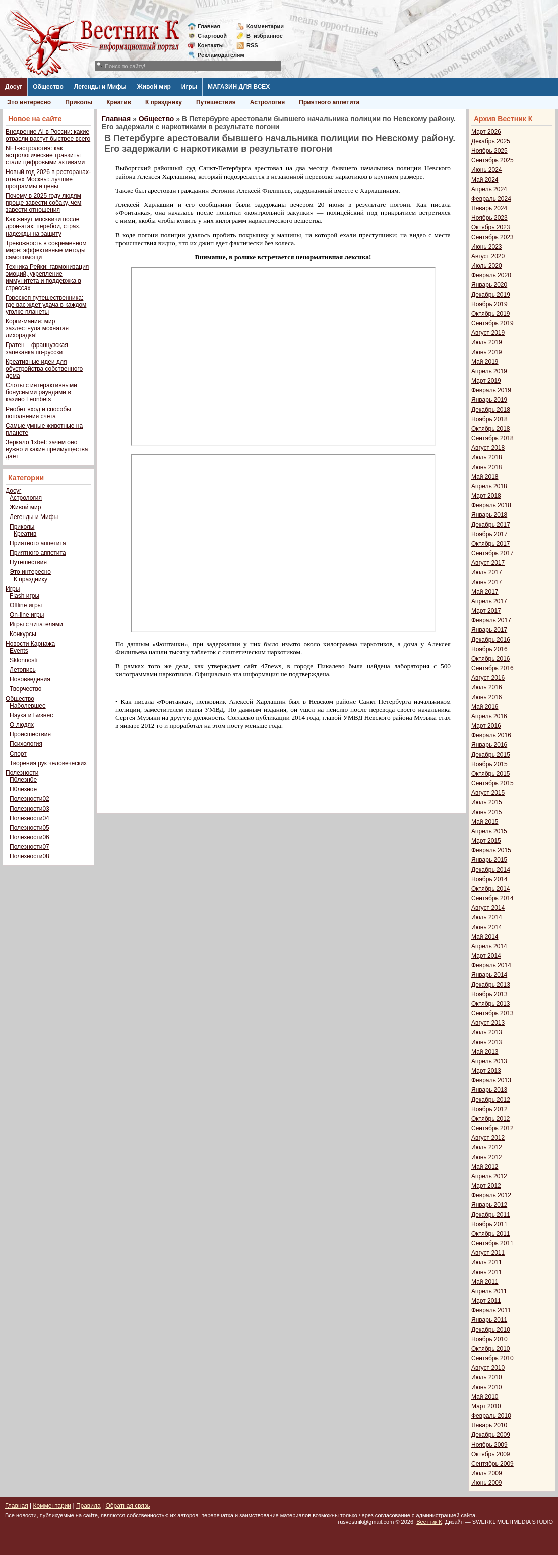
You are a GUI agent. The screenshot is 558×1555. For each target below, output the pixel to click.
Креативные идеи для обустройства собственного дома (44, 368)
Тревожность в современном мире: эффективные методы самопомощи (46, 250)
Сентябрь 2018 (492, 438)
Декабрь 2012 (490, 1099)
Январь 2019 (489, 400)
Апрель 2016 (489, 716)
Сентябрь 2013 (492, 1013)
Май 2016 (485, 706)
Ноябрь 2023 (489, 217)
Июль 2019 (486, 342)
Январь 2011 (489, 1319)
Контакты (211, 45)
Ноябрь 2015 (489, 764)
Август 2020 (488, 256)
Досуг (13, 86)
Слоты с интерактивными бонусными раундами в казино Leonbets (41, 392)
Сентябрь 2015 (492, 783)
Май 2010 (485, 1396)
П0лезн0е (23, 779)
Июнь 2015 (486, 812)
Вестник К (429, 1522)
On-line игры (27, 614)
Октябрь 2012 (490, 1118)
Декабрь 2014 (490, 869)
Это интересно (29, 102)
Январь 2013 (489, 1089)
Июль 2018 (486, 457)
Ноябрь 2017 (489, 534)
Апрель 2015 (489, 831)
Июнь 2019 (486, 352)
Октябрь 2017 (490, 543)
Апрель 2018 (489, 486)
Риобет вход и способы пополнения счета (38, 413)
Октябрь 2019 (490, 313)
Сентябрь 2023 (492, 237)
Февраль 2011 (491, 1310)
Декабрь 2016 (490, 639)
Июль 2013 (486, 1032)
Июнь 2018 (486, 467)
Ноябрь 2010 (489, 1339)
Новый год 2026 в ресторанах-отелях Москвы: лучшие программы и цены (48, 179)
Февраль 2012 (491, 1195)
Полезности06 (29, 837)
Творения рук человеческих (48, 763)
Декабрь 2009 (490, 1434)
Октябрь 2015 (490, 773)
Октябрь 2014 (490, 888)
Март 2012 (486, 1185)
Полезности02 (29, 798)
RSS (252, 45)
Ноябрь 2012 (489, 1109)
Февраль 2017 (491, 620)
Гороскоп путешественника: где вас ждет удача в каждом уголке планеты (46, 304)
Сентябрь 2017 (492, 553)
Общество (48, 86)
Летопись (23, 669)
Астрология (267, 102)
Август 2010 (488, 1367)
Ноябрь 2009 (489, 1444)
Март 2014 (486, 955)
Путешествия (216, 102)
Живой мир (154, 86)
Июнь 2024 (486, 170)
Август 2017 (488, 562)
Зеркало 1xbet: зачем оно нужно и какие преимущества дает (47, 449)
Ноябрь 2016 (489, 649)
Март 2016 (486, 725)
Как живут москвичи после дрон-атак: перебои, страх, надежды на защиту (43, 226)
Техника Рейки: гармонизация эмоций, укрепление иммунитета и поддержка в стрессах (47, 277)
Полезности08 (29, 856)
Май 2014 (485, 936)
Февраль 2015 (491, 850)
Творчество (25, 689)
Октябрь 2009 (490, 1454)
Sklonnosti (23, 660)
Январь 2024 (489, 208)
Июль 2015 (486, 802)
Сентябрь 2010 (492, 1358)
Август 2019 (488, 332)
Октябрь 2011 (490, 1233)
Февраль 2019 (491, 390)
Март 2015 (486, 840)
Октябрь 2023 (490, 227)
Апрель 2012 (489, 1176)
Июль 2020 (486, 265)
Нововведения (30, 679)
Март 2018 (486, 495)
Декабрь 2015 (490, 754)
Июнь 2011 (486, 1272)
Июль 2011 (486, 1262)
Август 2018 (488, 447)
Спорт (18, 753)
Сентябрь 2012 (492, 1128)
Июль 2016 (486, 687)
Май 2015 (485, 821)
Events (19, 650)
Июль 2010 (486, 1377)
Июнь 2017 (486, 582)
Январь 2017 (489, 629)
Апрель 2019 (489, 371)
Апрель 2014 (489, 946)
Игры (189, 86)
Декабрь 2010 (490, 1329)
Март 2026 (486, 131)
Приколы (78, 102)
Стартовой (212, 36)
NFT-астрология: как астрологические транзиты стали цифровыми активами (45, 155)
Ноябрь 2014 (489, 879)
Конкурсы (23, 634)
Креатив (118, 102)
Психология (26, 743)
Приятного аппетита (329, 102)
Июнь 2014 (486, 927)
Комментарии (265, 26)
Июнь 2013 (486, 1042)
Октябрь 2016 (490, 658)
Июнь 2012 (486, 1157)
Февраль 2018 (491, 505)
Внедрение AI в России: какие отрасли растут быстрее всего (48, 135)
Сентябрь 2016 (492, 668)
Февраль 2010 (491, 1415)
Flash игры (24, 595)
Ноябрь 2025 (489, 150)
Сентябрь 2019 (492, 323)
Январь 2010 (489, 1425)
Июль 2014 (486, 917)
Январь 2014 (489, 974)
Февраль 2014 (491, 965)
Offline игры (26, 605)
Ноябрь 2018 (489, 419)
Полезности (22, 772)
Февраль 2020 (491, 275)
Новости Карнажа (30, 643)
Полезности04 (29, 818)
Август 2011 (488, 1252)
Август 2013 (488, 1022)
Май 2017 (485, 591)
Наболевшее (28, 705)
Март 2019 (486, 380)
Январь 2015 (489, 859)
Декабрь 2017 (490, 524)
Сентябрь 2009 (492, 1463)
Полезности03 (29, 808)
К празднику (163, 102)
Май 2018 (485, 476)
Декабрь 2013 (490, 984)
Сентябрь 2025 (492, 160)
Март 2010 (486, 1406)
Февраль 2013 (491, 1080)
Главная (209, 26)
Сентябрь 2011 (492, 1243)
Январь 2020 (489, 285)
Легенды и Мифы (100, 86)
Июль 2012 (486, 1147)
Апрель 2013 (489, 1061)
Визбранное (264, 36)
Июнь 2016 (486, 697)
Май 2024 (485, 179)
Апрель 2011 (489, 1291)
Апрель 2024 (489, 189)
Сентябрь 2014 (492, 898)
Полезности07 (29, 846)
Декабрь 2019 (490, 294)
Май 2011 (485, 1281)
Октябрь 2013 (490, 1003)
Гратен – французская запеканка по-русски (37, 348)
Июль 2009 (486, 1473)
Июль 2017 (486, 572)
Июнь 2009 (486, 1482)
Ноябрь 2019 (489, 304)
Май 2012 (485, 1166)
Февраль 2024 (491, 198)
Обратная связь (127, 1505)
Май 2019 (485, 361)
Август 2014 (488, 907)
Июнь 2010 (486, 1387)
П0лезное (23, 789)
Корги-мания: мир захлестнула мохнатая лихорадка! (37, 328)
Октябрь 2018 (490, 428)
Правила (88, 1505)
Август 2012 (488, 1137)
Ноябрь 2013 (489, 994)
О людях (22, 724)
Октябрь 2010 (490, 1348)
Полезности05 (29, 827)
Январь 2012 (489, 1204)
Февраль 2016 (491, 735)
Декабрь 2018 (490, 409)
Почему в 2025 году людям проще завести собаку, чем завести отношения (43, 202)
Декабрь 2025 (490, 141)
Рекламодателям (217, 55)
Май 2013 (485, 1051)
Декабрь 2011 (490, 1214)
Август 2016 (488, 677)
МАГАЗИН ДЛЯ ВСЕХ (239, 86)
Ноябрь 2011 (489, 1224)
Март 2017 (486, 610)
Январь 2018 (489, 515)
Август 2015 (488, 792)
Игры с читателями (36, 624)
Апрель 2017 (489, 601)
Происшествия (30, 734)
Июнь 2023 (486, 246)
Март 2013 (486, 1070)
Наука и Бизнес (31, 715)
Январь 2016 (489, 744)
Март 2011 (486, 1300)
